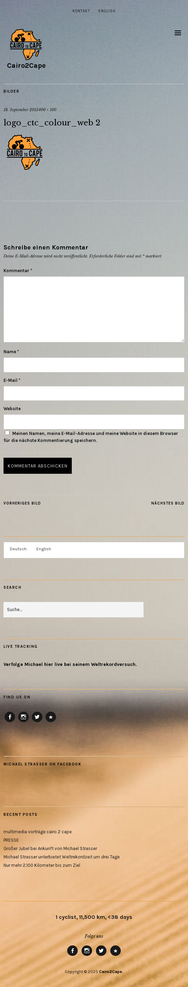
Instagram (23, 721)
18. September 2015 (21, 109)
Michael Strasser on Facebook (42, 764)
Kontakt (81, 11)
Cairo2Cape (26, 65)
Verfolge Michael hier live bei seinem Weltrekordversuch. (70, 664)
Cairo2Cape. (111, 971)
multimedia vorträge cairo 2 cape (38, 831)
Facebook (10, 721)
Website (12, 408)
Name (11, 351)
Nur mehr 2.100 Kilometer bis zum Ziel (42, 865)
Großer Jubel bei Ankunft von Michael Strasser (50, 848)
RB (50, 721)
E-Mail (12, 380)
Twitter (37, 721)
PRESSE (11, 840)
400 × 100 (47, 109)
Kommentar (18, 270)
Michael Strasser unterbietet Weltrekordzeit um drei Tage (62, 856)
